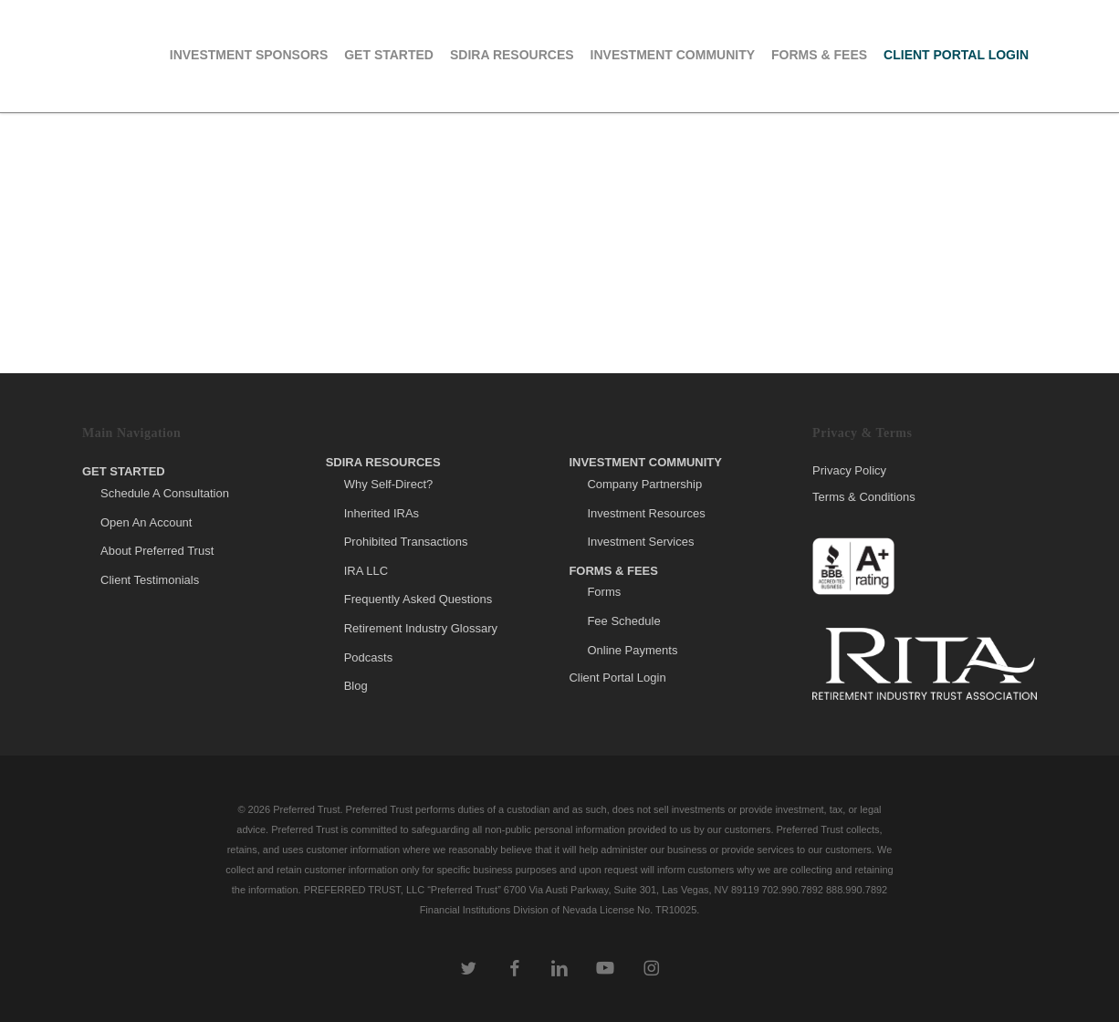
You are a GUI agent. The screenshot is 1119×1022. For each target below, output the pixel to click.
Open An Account (146, 522)
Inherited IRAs (381, 513)
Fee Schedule (623, 621)
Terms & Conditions (863, 497)
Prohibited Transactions (406, 541)
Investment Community (645, 462)
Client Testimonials (149, 580)
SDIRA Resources (383, 462)
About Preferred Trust (157, 551)
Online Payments (632, 650)
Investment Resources (646, 513)
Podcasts (368, 657)
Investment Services (640, 541)
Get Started (123, 471)
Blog (356, 686)
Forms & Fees (613, 571)
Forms (604, 592)
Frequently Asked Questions (418, 599)
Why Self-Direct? (389, 484)
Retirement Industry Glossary (420, 628)
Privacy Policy (849, 470)
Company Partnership (644, 484)
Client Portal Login (617, 677)
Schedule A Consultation (164, 493)
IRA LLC (366, 571)
